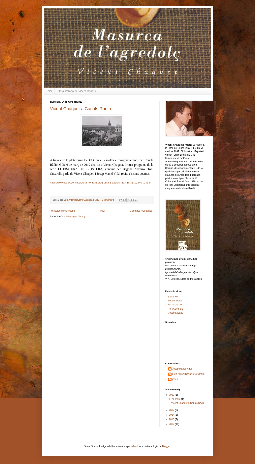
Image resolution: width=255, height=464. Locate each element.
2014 (172, 414)
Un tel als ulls (175, 304)
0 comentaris (108, 200)
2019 (172, 394)
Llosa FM (173, 296)
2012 (172, 424)
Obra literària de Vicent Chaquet (77, 91)
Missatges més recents (63, 210)
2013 (172, 419)
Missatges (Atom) (75, 216)
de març (176, 399)
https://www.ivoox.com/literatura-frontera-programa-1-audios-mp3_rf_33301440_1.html (100, 182)
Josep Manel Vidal (182, 368)
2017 (172, 410)
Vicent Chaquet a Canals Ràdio (80, 108)
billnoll (134, 446)
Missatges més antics (141, 210)
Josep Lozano (175, 312)
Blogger (166, 446)
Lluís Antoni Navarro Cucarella (78, 200)
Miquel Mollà (175, 300)
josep (175, 379)
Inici (49, 91)
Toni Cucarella (175, 308)
